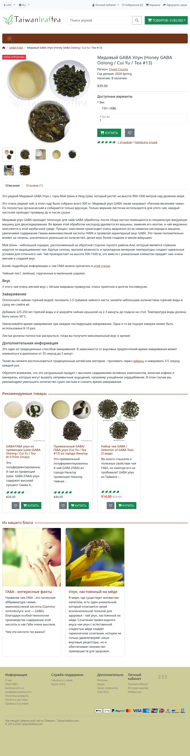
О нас (8, 680)
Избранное (134, 692)
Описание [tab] (12, 185)
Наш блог (103, 692)
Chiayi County (118, 69)
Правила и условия (17, 703)
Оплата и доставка (16, 699)
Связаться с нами (62, 680)
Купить (109, 133)
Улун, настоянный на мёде (93, 591)
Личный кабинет (138, 684)
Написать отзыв (146, 142)
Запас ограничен (107, 688)
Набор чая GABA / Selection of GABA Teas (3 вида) (117, 449)
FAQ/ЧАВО (11, 684)
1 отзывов (124, 142)
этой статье (102, 266)
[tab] (9, 154)
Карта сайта (58, 684)
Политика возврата (17, 696)
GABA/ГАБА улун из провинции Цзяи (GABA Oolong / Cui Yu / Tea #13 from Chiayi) (23, 451)
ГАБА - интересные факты (28, 591)
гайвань (138, 361)
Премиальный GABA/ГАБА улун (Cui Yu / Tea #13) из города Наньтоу (71, 449)
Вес (102, 102)
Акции (101, 684)
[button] (9, 4)
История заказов (138, 688)
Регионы (102, 680)
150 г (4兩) (109, 108)
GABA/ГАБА (16, 47)
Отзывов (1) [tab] (34, 185)
